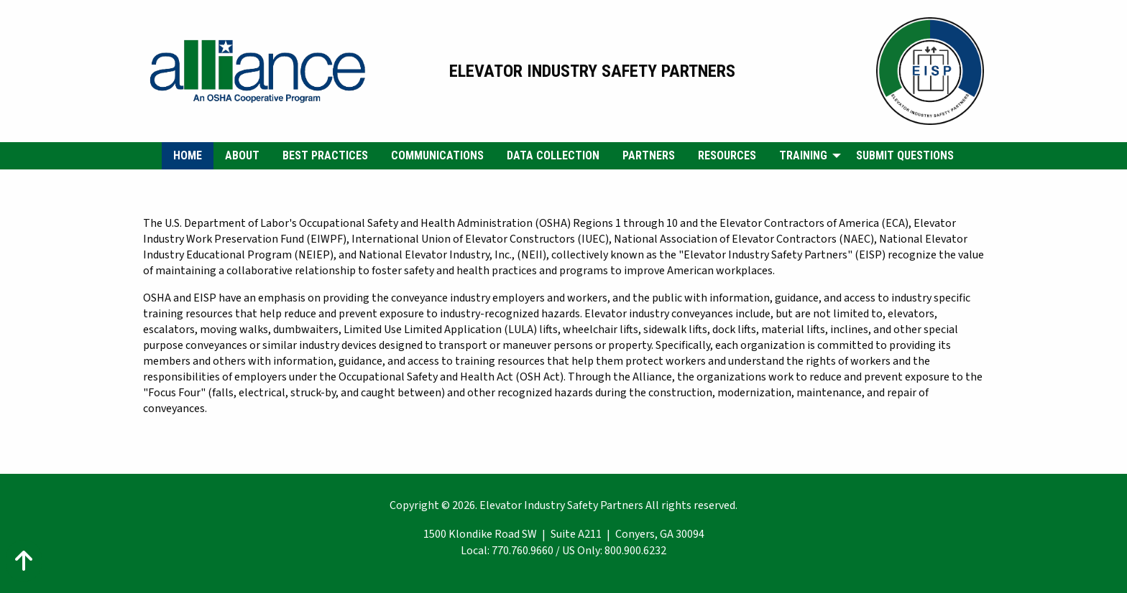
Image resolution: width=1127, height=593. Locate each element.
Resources (727, 155)
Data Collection (553, 155)
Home (187, 155)
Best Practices (325, 155)
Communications (437, 155)
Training (803, 155)
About (242, 155)
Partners (648, 155)
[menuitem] (187, 155)
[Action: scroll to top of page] (24, 561)
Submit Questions (905, 155)
